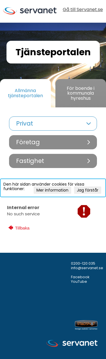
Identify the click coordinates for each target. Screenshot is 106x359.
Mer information (52, 190)
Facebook (80, 277)
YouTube (79, 281)
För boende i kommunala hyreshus (80, 93)
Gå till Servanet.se (83, 10)
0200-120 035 (83, 263)
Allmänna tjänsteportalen (25, 93)
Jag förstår (87, 190)
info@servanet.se (87, 268)
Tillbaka (18, 227)
